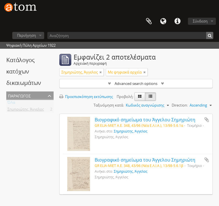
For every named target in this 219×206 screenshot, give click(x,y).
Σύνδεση (200, 21)
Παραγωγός (19, 95)
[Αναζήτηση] (130, 35)
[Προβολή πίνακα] (150, 96)
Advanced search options (136, 83)
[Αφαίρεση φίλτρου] (101, 72)
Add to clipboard (207, 120)
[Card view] (139, 96)
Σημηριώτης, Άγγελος (25, 110)
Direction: (180, 105)
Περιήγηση (26, 35)
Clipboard (149, 21)
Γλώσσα (163, 21)
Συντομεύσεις (177, 21)
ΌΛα (11, 103)
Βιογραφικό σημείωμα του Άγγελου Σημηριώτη (145, 120)
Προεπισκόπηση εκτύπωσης (86, 96)
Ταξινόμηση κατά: (109, 105)
